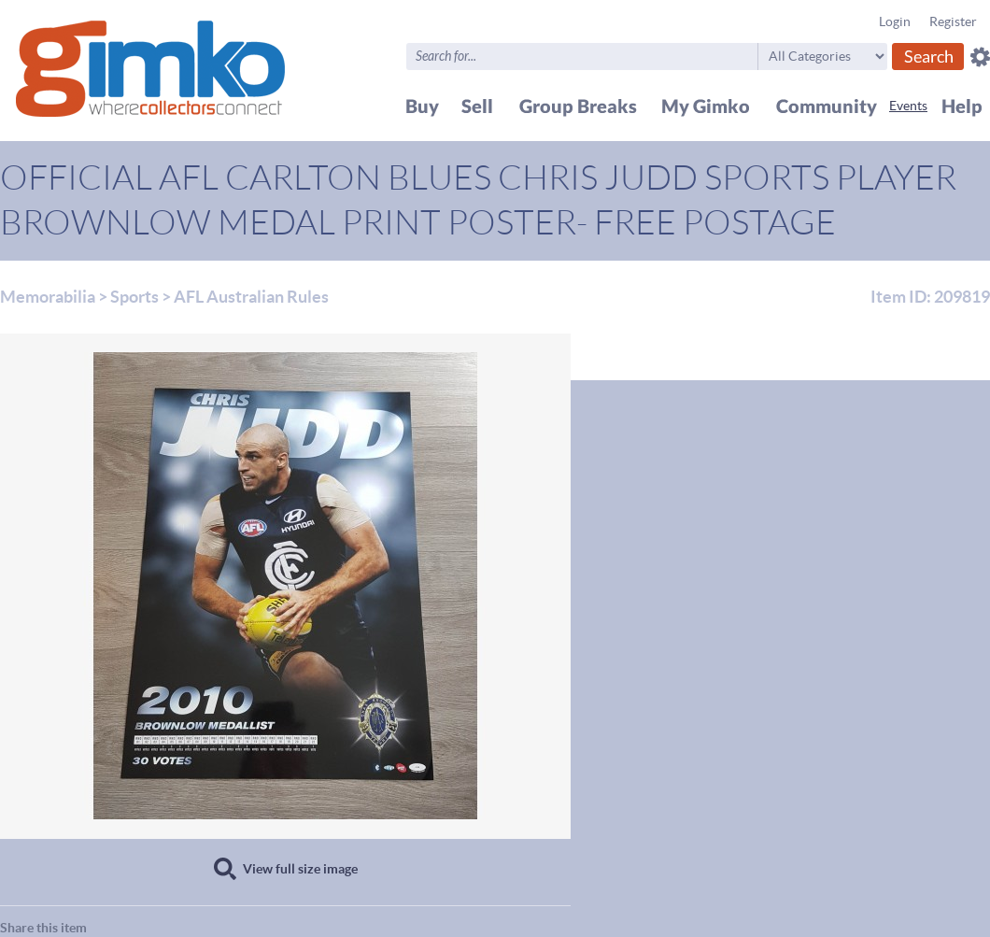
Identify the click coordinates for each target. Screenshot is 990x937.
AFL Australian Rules (251, 296)
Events (908, 105)
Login (895, 21)
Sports (134, 296)
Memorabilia (47, 296)
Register (953, 21)
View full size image (300, 868)
